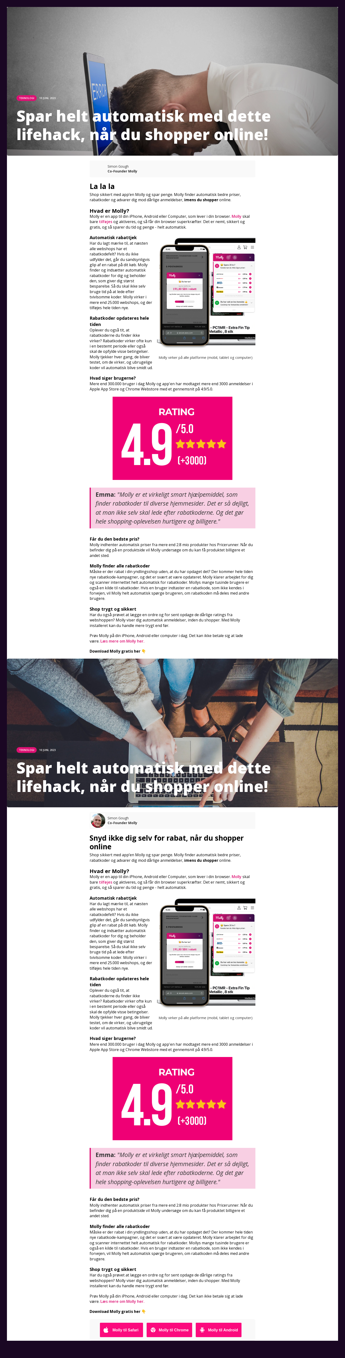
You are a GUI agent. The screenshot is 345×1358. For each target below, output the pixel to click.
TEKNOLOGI (26, 98)
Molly (237, 216)
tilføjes (105, 221)
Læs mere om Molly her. (122, 641)
